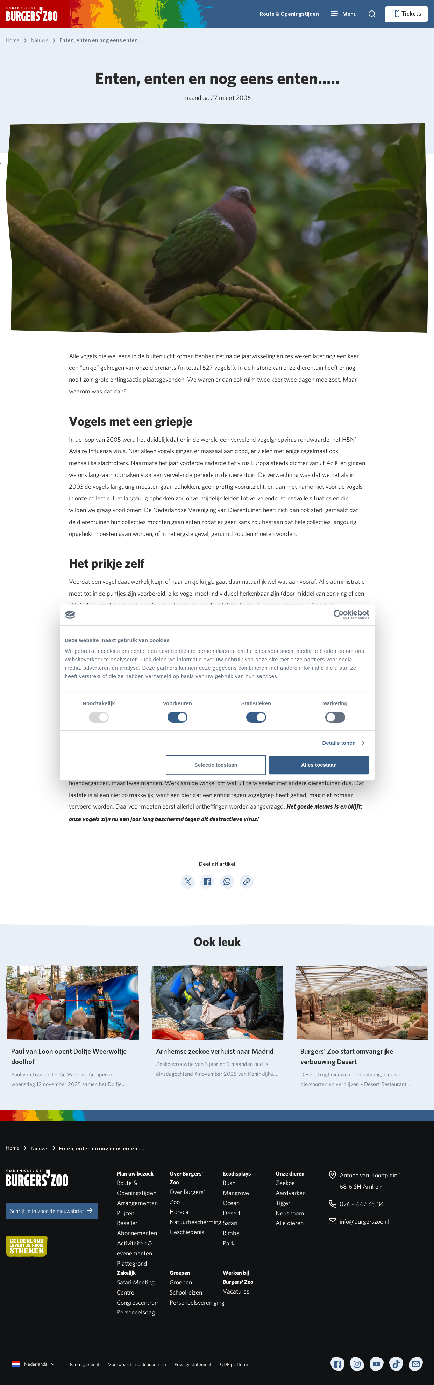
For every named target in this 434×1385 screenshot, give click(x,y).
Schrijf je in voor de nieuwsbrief (52, 1210)
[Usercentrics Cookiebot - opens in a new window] (338, 615)
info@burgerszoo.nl (358, 1221)
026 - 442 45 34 (356, 1204)
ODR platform (234, 1364)
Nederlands (34, 1364)
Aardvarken (291, 1193)
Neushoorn (290, 1213)
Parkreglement (85, 1364)
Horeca (179, 1212)
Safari (230, 1223)
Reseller (127, 1223)
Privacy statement (193, 1364)
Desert (232, 1213)
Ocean (231, 1203)
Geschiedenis (187, 1232)
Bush (229, 1183)
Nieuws (34, 1148)
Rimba (231, 1233)
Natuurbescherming (195, 1222)
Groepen (181, 1282)
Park (228, 1243)
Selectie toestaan (215, 765)
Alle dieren (290, 1223)
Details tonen (339, 743)
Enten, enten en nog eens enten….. (97, 1148)
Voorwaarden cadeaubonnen (137, 1364)
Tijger (283, 1203)
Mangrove (236, 1193)
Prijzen (125, 1213)
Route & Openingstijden (289, 13)
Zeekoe (285, 1183)
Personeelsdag (136, 1312)
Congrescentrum (138, 1302)
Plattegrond (132, 1263)
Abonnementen (137, 1233)
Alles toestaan (319, 765)
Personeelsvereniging (197, 1302)
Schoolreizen (186, 1292)
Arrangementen (137, 1203)
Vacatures (236, 1291)
